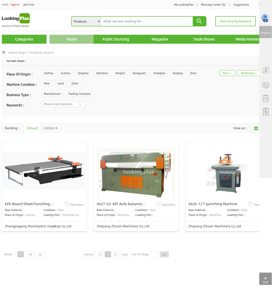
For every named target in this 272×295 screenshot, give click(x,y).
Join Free (29, 4)
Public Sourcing (116, 39)
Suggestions (241, 4)
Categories (24, 39)
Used (60, 83)
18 (30, 254)
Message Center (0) (213, 4)
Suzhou (65, 73)
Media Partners (248, 39)
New (47, 83)
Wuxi (193, 73)
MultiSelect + (249, 73)
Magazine (160, 39)
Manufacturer (52, 94)
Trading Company (79, 94)
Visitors (49, 127)
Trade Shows (204, 39)
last (125, 254)
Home (71, 39)
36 (40, 254)
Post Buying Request (235, 21)
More (226, 73)
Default (32, 127)
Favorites (77, 204)
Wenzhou (102, 73)
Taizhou (48, 73)
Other (75, 83)
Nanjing (178, 73)
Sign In (15, 4)
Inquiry (265, 32)
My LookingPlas (184, 4)
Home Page (17, 52)
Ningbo (120, 73)
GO (164, 254)
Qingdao (83, 73)
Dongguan (139, 73)
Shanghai (159, 73)
